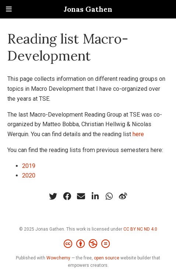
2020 (28, 175)
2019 (28, 165)
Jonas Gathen (88, 9)
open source (106, 258)
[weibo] (123, 196)
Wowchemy (58, 258)
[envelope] (81, 196)
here (138, 134)
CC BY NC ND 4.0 (140, 229)
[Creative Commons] (88, 244)
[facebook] (67, 196)
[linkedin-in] (95, 196)
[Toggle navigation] (9, 9)
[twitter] (53, 196)
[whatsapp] (109, 196)
